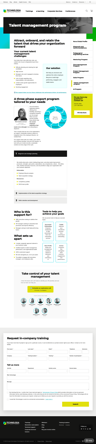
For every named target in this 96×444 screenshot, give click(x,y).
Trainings (29, 11)
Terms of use (49, 441)
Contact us (74, 2)
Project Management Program (81, 71)
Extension (84, 349)
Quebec (68, 425)
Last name (31, 349)
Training (51, 355)
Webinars (5, 2)
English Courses (23, 2)
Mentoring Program (80, 59)
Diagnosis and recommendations (80, 47)
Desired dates (73, 368)
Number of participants (76, 355)
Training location (32, 355)
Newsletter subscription (32, 425)
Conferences (70, 11)
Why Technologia (11, 375)
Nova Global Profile (80, 41)
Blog (11, 2)
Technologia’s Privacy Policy (50, 392)
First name (10, 349)
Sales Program (78, 77)
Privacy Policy (41, 441)
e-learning (40, 11)
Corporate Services (54, 11)
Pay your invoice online (48, 429)
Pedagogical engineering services (80, 53)
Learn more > (49, 399)
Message (9, 381)
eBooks (15, 2)
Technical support (30, 427)
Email (50, 349)
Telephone (72, 349)
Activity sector (52, 368)
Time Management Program (80, 65)
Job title (9, 368)
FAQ (30, 2)
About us (68, 2)
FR (90, 2)
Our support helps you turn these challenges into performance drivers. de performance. (41, 92)
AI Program (77, 89)
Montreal (61, 425)
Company (9, 355)
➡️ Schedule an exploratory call (40, 289)
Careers (27, 431)
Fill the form (81, 113)
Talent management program (81, 83)
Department (31, 368)
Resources (81, 2)
